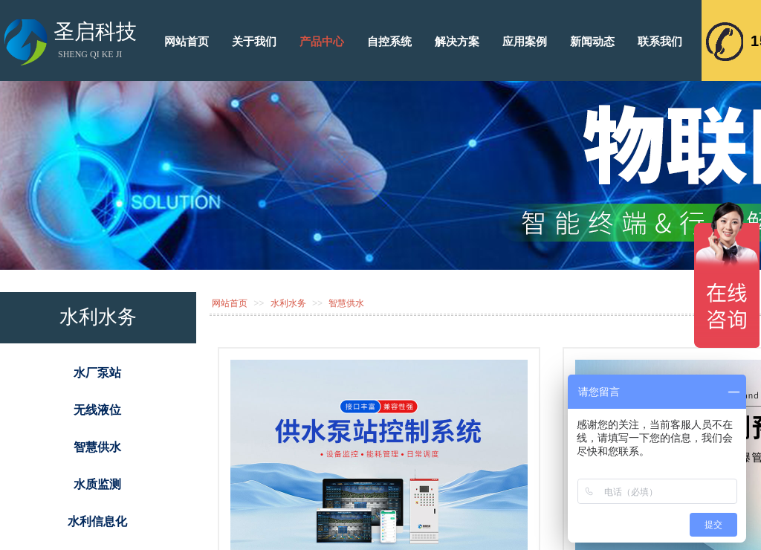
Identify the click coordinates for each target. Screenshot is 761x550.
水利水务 (288, 303)
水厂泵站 (97, 372)
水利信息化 (97, 521)
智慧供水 (346, 303)
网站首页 (229, 303)
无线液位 (97, 410)
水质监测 (97, 484)
